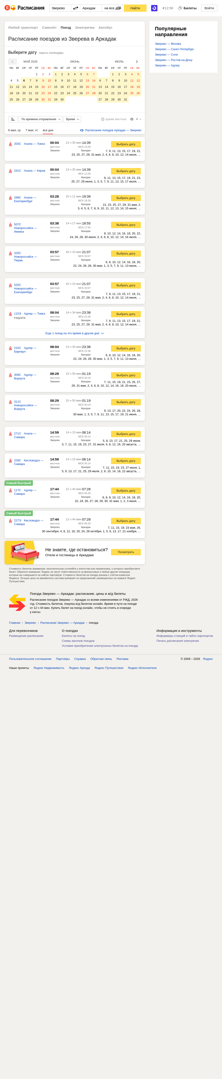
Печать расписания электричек (178, 640)
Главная (14, 622)
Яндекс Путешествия (108, 668)
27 (24, 99)
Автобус (106, 27)
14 (30, 87)
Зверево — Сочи (166, 54)
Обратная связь (101, 659)
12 (17, 87)
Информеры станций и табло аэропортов (185, 636)
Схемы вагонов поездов (78, 640)
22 (36, 93)
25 (11, 99)
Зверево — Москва (168, 43)
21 (30, 93)
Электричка (84, 27)
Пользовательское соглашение (30, 659)
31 (49, 99)
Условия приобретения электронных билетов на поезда (100, 645)
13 (24, 87)
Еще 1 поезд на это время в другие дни (75, 333)
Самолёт (49, 27)
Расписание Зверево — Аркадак (62, 622)
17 (49, 87)
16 (43, 87)
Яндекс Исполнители (142, 668)
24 (49, 93)
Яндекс (208, 659)
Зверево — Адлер (167, 65)
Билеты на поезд (73, 636)
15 (36, 87)
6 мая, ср (14, 130)
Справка (80, 659)
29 (36, 99)
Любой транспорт (23, 27)
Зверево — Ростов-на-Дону (173, 60)
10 (49, 80)
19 (17, 93)
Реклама (122, 659)
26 (17, 99)
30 (43, 99)
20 (24, 93)
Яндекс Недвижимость (49, 668)
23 (43, 93)
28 (30, 99)
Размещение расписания (26, 636)
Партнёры (63, 659)
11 (11, 87)
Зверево (55, 150)
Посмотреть (126, 552)
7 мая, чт (32, 130)
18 (11, 93)
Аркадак (86, 150)
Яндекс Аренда (79, 668)
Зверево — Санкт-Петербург (174, 49)
